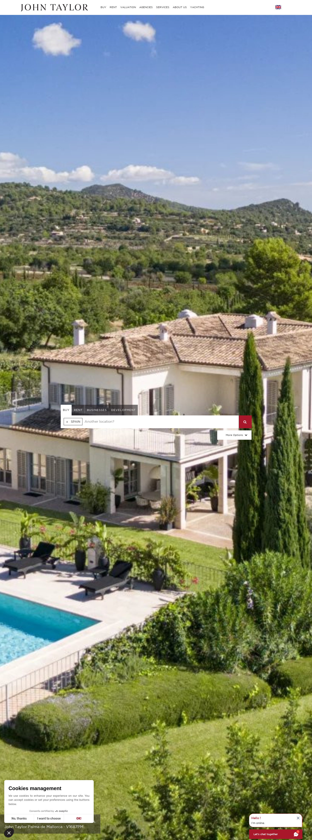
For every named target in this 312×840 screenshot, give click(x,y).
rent (78, 410)
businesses (97, 410)
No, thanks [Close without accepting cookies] (19, 818)
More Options (234, 435)
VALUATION (128, 7)
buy (66, 410)
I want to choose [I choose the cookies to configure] (49, 818)
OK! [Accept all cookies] (78, 818)
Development (123, 410)
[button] (9, 833)
